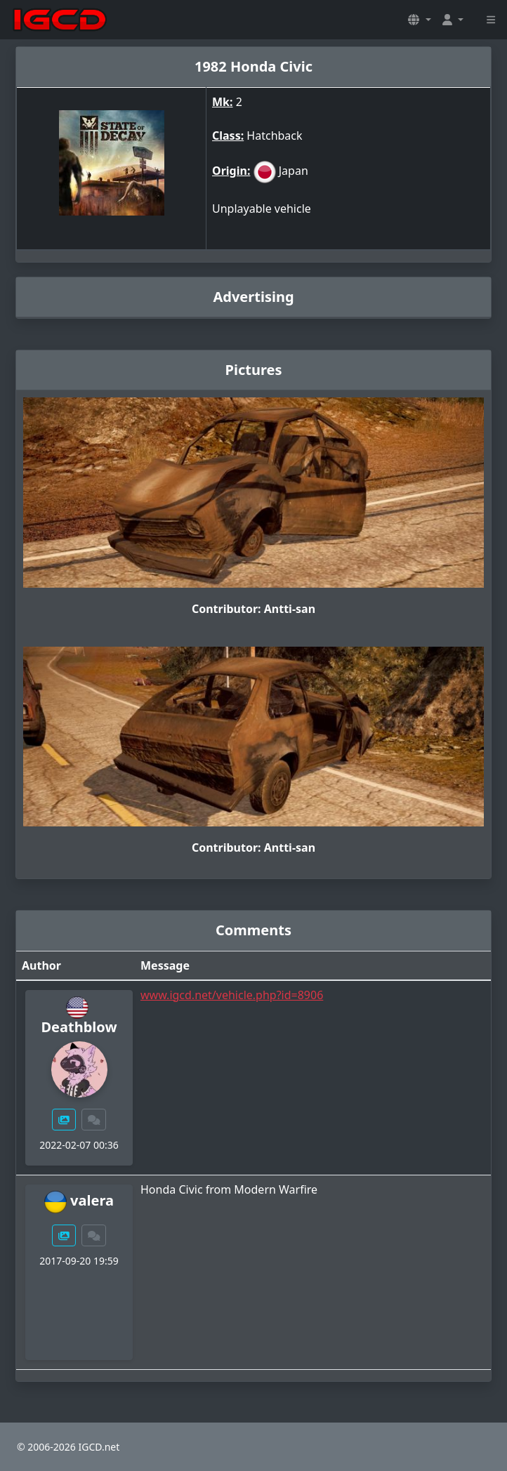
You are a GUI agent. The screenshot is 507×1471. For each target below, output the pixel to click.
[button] (419, 20)
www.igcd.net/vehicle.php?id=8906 (231, 995)
